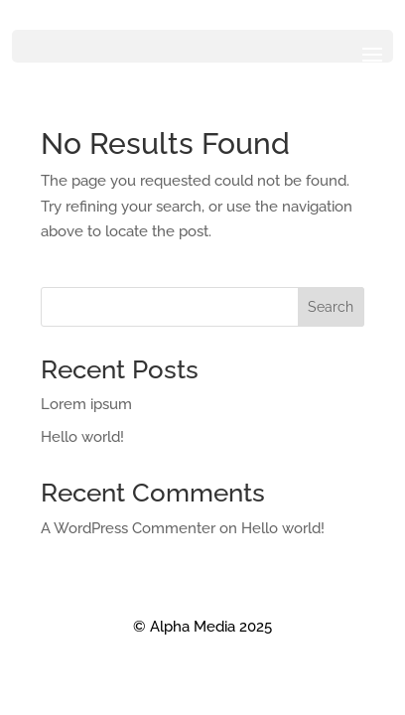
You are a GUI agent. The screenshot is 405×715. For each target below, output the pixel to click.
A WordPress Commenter (128, 528)
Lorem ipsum (86, 404)
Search (330, 307)
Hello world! (82, 437)
